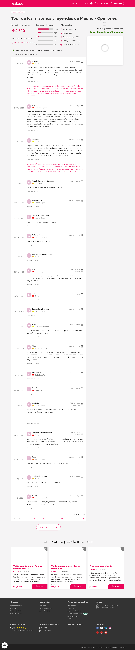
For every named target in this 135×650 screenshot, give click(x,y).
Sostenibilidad (15, 611)
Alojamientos (72, 616)
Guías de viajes (44, 611)
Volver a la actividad (18, 12)
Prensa (13, 608)
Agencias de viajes (74, 611)
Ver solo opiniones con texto (26, 54)
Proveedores (72, 606)
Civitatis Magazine (45, 608)
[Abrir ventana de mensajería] (5, 645)
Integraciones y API (75, 613)
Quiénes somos (16, 606)
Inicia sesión (105, 3)
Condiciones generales (87, 647)
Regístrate (118, 3)
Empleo (71, 619)
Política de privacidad (111, 647)
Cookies (122, 647)
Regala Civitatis (16, 613)
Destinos (42, 606)
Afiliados (71, 608)
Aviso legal (99, 647)
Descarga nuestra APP (49, 624)
